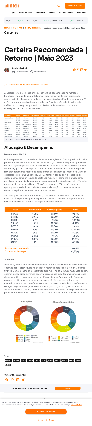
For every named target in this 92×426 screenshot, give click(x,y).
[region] (46, 412)
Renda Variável (25, 12)
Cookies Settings (46, 420)
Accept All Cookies (46, 412)
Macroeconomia (66, 12)
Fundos (52, 12)
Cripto (12, 12)
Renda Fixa (40, 12)
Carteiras (17, 28)
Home (7, 28)
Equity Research (33, 28)
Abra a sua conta (75, 6)
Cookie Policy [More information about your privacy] (76, 405)
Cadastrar (68, 388)
